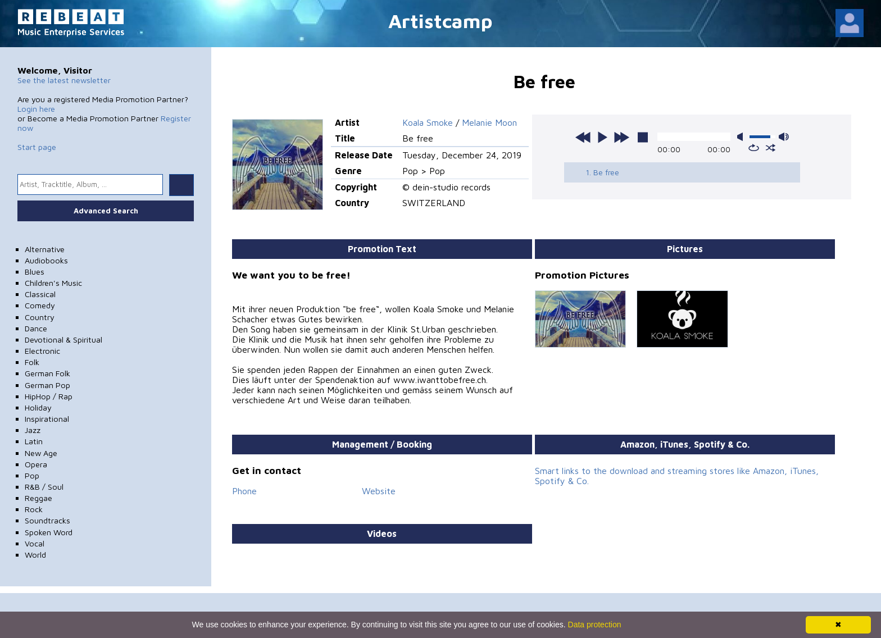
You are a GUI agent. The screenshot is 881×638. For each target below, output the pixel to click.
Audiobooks (46, 260)
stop (643, 137)
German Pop (47, 385)
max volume (784, 137)
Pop (32, 475)
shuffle (771, 148)
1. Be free (602, 172)
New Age (41, 453)
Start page (36, 147)
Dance (36, 328)
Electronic (42, 351)
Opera (36, 464)
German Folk (47, 373)
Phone (244, 491)
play (602, 137)
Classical (40, 294)
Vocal (34, 543)
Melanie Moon (489, 122)
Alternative (45, 249)
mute (742, 137)
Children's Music (53, 283)
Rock (34, 509)
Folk (32, 362)
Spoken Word (48, 532)
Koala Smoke (427, 122)
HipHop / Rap (48, 396)
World (35, 554)
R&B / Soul (44, 486)
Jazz (32, 430)
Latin (34, 441)
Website (379, 491)
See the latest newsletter (64, 80)
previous (583, 137)
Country (40, 317)
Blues (34, 271)
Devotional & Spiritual (63, 339)
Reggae (38, 498)
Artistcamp (440, 20)
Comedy (40, 305)
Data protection (594, 624)
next (621, 137)
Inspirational (47, 418)
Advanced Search (106, 210)
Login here (36, 108)
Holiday (38, 407)
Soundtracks (47, 520)
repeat (754, 148)
